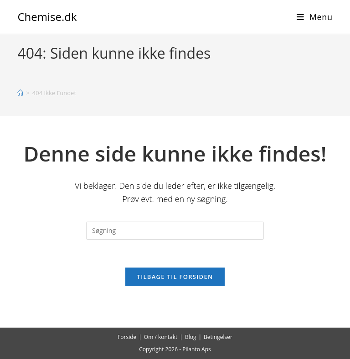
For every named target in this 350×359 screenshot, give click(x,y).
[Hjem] (20, 93)
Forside (127, 337)
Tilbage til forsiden (175, 277)
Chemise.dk (47, 16)
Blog (190, 337)
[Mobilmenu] (315, 16)
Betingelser (218, 337)
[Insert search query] (175, 231)
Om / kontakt (161, 337)
